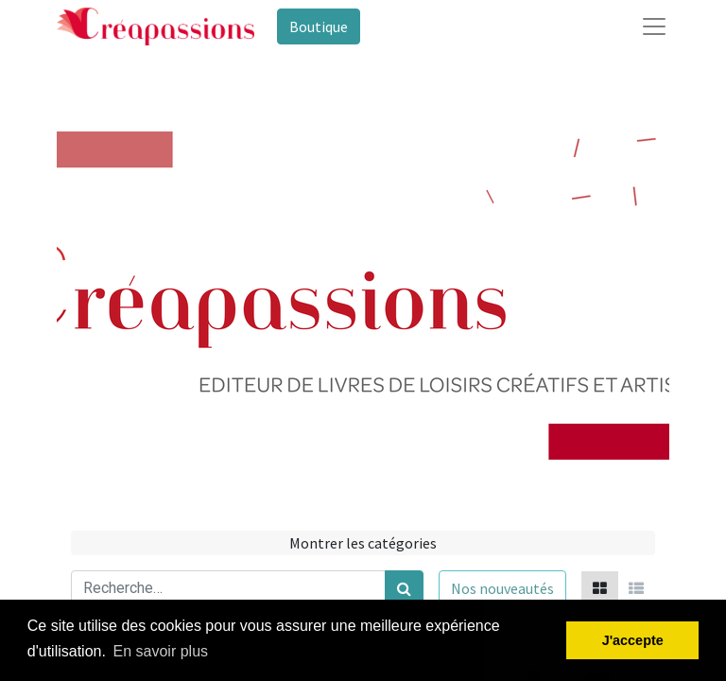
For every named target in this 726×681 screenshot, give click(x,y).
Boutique (318, 26)
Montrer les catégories (363, 542)
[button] (502, 588)
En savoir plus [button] (161, 651)
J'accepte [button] (633, 640)
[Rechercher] (404, 588)
